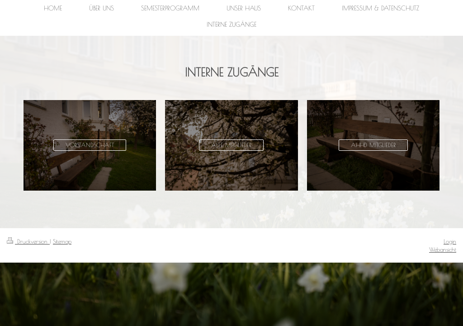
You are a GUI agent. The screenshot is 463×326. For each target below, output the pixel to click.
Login (450, 241)
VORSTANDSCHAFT (90, 145)
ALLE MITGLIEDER (231, 145)
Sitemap (62, 241)
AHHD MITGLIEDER (373, 145)
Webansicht (442, 249)
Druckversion (28, 241)
